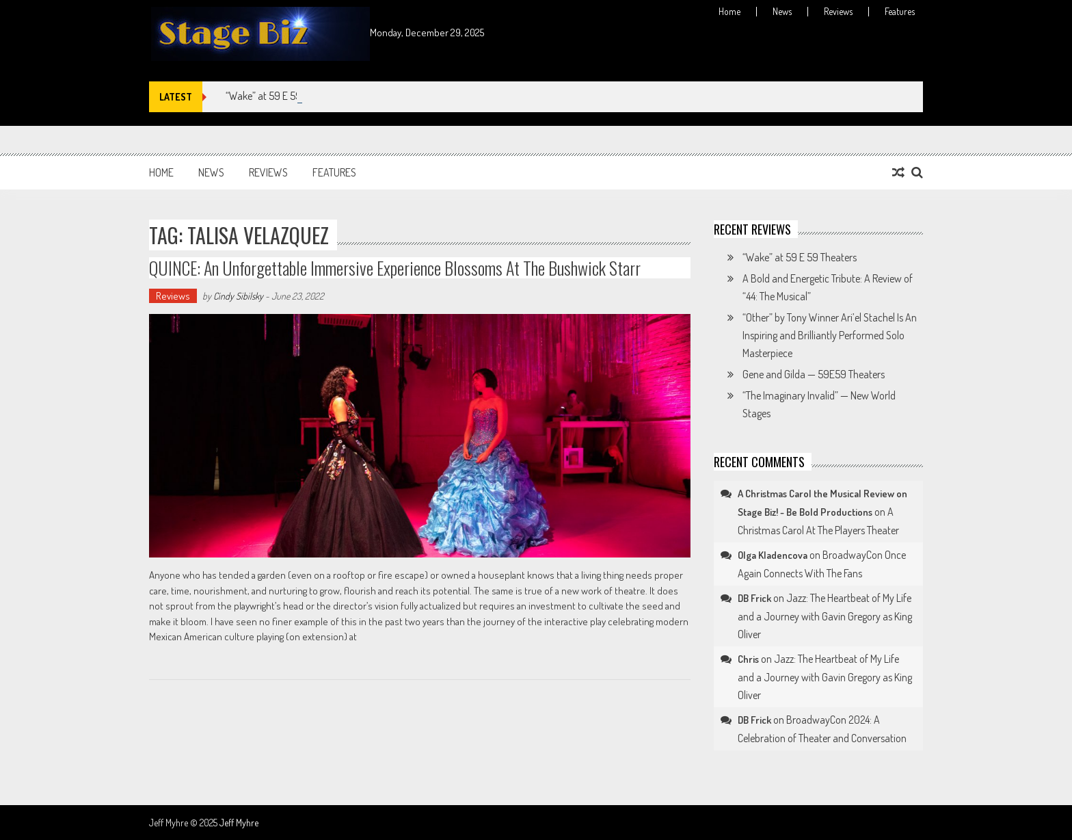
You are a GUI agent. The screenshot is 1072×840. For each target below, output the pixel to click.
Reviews (838, 11)
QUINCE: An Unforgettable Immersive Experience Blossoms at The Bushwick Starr (395, 267)
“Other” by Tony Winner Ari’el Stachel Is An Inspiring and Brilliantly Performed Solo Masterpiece (829, 335)
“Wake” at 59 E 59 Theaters (283, 96)
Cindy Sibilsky (238, 296)
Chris (748, 659)
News (782, 11)
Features (900, 11)
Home (729, 11)
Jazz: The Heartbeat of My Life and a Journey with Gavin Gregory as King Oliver (825, 616)
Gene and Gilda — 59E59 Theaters (813, 374)
